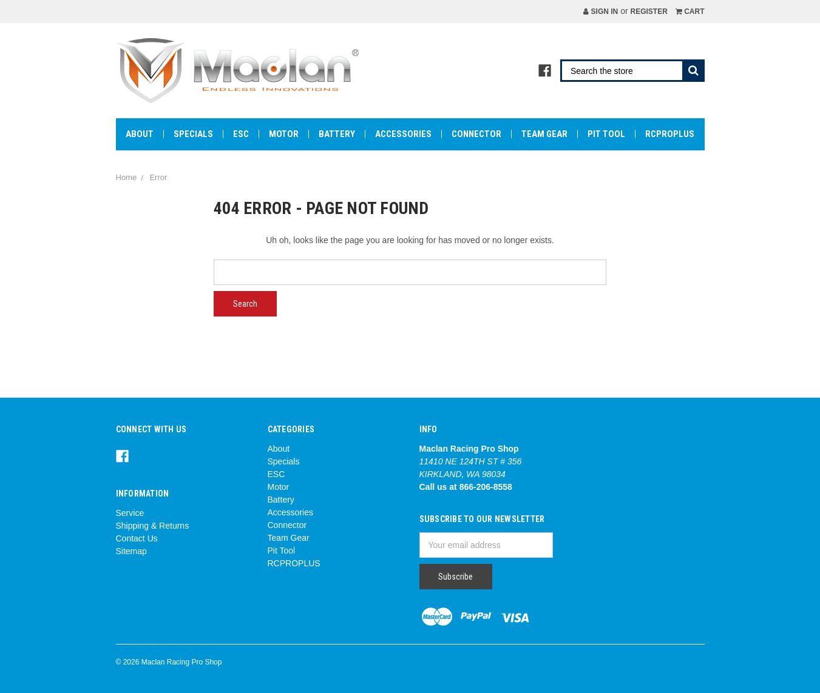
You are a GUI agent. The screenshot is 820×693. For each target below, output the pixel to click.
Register (648, 11)
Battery (337, 134)
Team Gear (544, 134)
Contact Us (137, 538)
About (140, 134)
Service (130, 513)
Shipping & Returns (152, 526)
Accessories (403, 134)
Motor (284, 134)
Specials (193, 134)
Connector (476, 134)
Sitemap (131, 551)
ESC (241, 134)
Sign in (600, 11)
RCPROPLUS (669, 134)
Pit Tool (606, 134)
